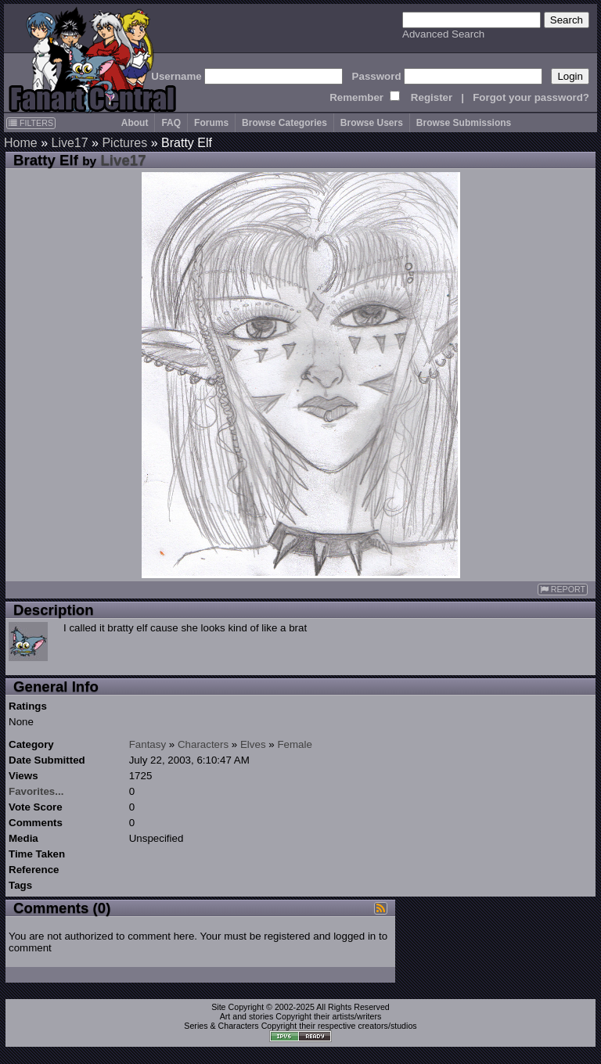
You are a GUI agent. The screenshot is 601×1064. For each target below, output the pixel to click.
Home (21, 142)
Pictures (124, 142)
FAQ (171, 122)
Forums (211, 122)
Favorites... (36, 791)
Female (294, 744)
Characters (203, 744)
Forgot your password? (531, 97)
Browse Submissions (463, 122)
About (135, 122)
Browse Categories (284, 122)
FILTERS (31, 123)
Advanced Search (443, 34)
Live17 (69, 142)
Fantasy (147, 744)
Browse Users (371, 122)
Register (431, 97)
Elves (253, 744)
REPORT (562, 589)
